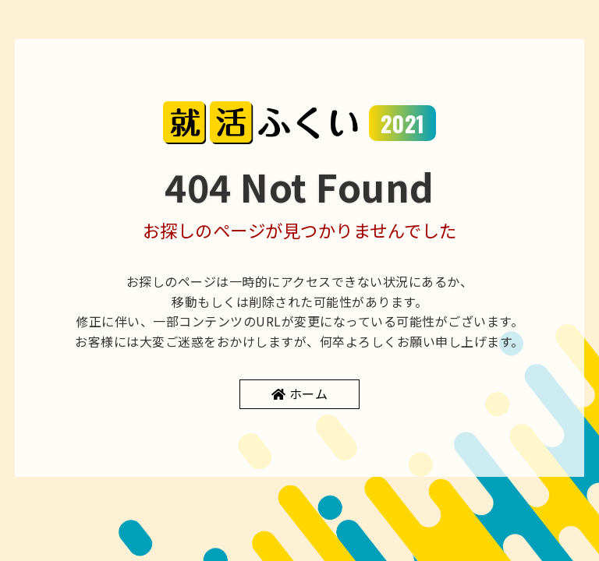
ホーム (308, 393)
